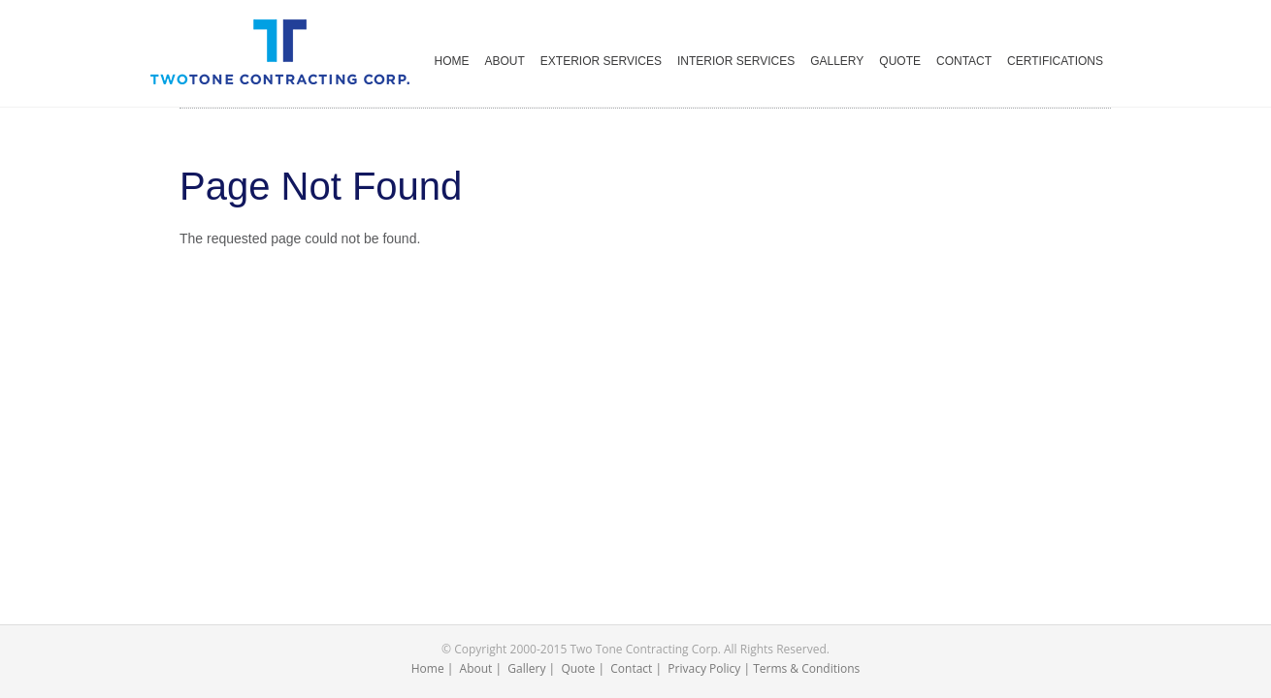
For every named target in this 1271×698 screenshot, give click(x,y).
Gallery (526, 668)
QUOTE (900, 61)
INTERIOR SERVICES (736, 61)
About (476, 668)
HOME (452, 61)
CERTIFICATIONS (1055, 61)
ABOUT (505, 61)
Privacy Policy (704, 668)
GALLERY (837, 61)
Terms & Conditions (806, 668)
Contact (631, 668)
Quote (578, 668)
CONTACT (964, 61)
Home (427, 668)
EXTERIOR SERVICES (601, 61)
